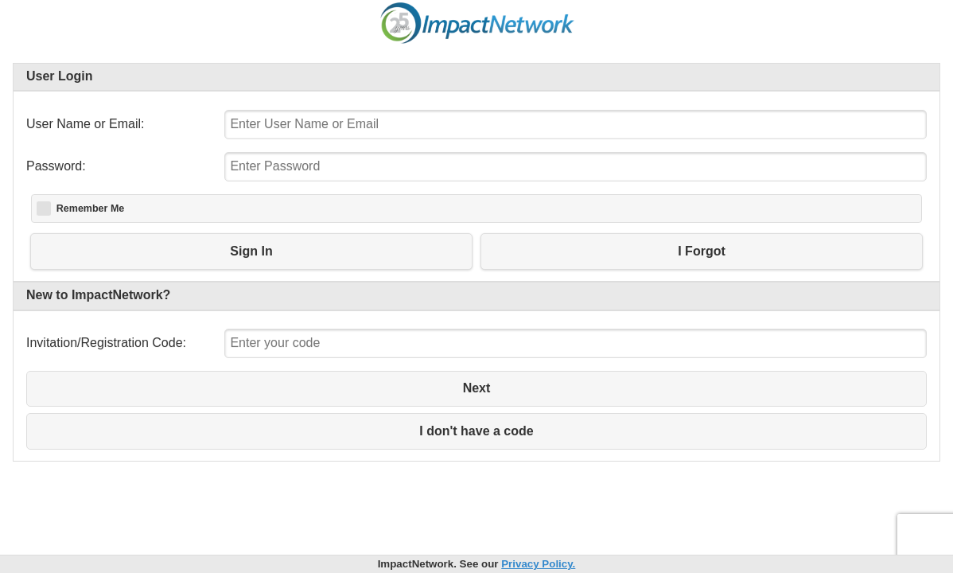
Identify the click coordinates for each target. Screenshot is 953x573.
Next (477, 388)
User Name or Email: (85, 124)
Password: (56, 166)
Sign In (251, 251)
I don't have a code (476, 431)
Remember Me (90, 208)
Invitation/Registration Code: (106, 342)
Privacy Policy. (538, 564)
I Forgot (701, 251)
